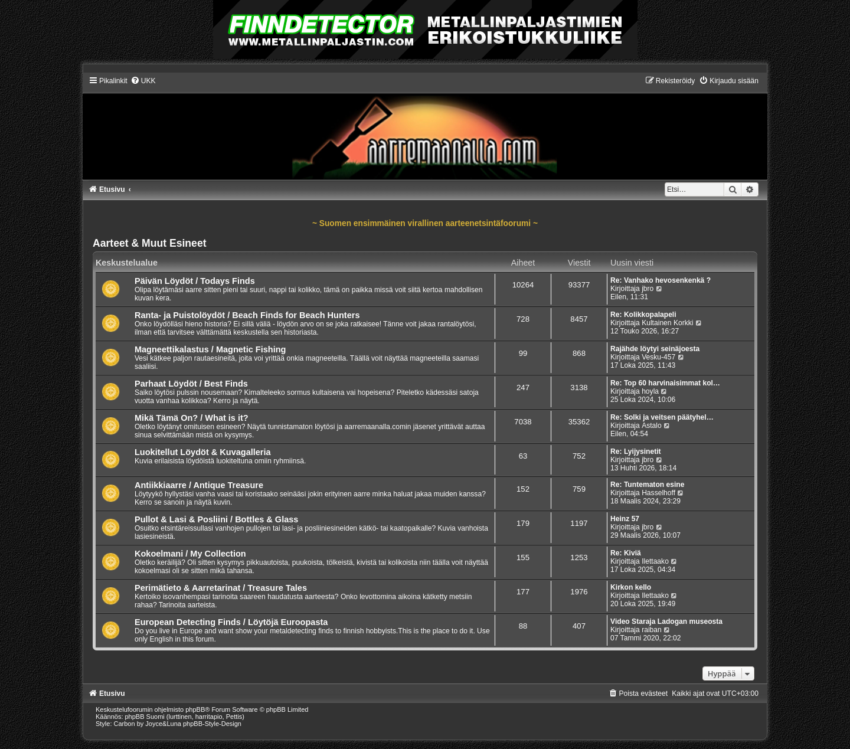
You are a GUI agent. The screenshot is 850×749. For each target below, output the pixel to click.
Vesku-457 (658, 357)
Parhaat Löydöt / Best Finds (191, 383)
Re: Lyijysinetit (635, 451)
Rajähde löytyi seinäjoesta (654, 349)
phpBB (195, 709)
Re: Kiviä (625, 553)
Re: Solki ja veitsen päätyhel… (662, 417)
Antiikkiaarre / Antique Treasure (199, 485)
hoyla (650, 391)
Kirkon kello (630, 587)
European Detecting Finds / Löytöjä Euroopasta (231, 622)
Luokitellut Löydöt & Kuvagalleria (203, 452)
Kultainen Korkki (667, 323)
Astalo (652, 425)
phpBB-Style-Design (212, 723)
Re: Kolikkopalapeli (643, 314)
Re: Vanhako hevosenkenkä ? (660, 280)
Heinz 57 (624, 519)
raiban (652, 630)
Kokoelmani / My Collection (190, 553)
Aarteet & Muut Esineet (150, 243)
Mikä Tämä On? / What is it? (192, 418)
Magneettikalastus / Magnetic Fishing (210, 349)
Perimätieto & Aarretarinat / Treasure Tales (221, 588)
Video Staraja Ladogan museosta (666, 621)
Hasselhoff (658, 493)
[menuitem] (143, 81)
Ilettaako (655, 561)
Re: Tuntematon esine (647, 484)
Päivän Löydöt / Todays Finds (195, 281)
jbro (647, 288)
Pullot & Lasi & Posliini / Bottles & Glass (216, 519)
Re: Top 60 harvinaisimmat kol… (665, 383)
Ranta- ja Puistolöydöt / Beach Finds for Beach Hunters (247, 315)
